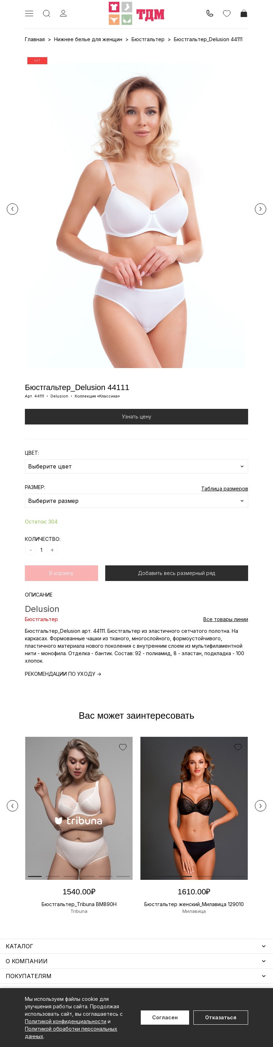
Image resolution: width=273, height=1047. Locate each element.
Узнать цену (136, 416)
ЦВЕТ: (32, 453)
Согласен (165, 1017)
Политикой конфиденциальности (65, 1021)
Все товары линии (225, 619)
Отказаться (220, 1017)
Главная (35, 39)
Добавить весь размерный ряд (176, 573)
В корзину (61, 573)
